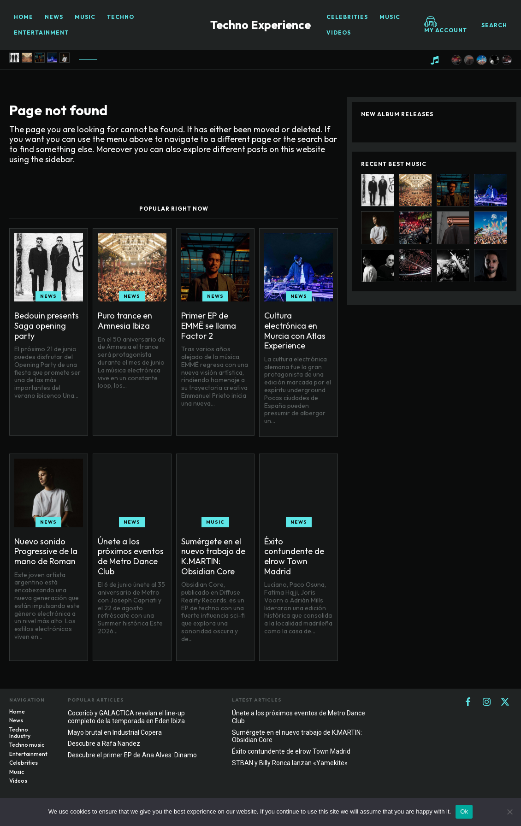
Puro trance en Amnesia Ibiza (125, 320)
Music (215, 522)
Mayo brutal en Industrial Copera (115, 732)
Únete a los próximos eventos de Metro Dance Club (131, 556)
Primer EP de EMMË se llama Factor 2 (208, 325)
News (48, 296)
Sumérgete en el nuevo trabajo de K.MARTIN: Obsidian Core (213, 556)
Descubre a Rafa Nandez (104, 743)
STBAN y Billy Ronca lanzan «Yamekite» (290, 763)
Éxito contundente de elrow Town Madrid (294, 556)
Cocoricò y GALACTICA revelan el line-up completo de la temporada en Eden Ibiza (126, 717)
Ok (464, 811)
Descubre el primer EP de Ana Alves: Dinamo (132, 755)
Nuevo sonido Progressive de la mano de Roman (45, 551)
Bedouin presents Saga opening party (46, 325)
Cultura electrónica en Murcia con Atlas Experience (295, 330)
